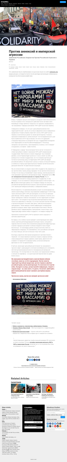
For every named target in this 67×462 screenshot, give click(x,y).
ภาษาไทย (7, 451)
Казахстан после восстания (21, 331)
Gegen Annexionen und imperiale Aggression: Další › (44, 367)
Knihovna (6, 3)
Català (8, 452)
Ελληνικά (7, 443)
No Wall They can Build (14, 432)
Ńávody (11, 412)
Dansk (18, 449)
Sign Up (62, 417)
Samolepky (13, 417)
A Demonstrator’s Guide (13, 414)
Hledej (23, 3)
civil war (30, 365)
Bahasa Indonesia (14, 444)
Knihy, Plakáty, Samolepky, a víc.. (9, 437)
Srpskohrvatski (11, 68)
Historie (8, 412)
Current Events (13, 64)
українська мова (14, 451)
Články (3, 409)
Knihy (2, 3)
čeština (16, 66)
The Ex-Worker (5, 432)
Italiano (38, 66)
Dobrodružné (8, 411)
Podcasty (15, 3)
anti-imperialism (38, 365)
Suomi (31, 66)
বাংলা (11, 449)
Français (34, 66)
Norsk (8, 454)
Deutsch (20, 66)
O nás (30, 3)
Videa (18, 417)
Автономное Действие (19, 279)
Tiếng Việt (4, 452)
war (27, 365)
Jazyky (26, 3)
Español (27, 66)
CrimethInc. (5, 2)
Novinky (15, 412)
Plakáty (9, 417)
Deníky (5, 417)
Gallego (14, 452)
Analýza (13, 411)
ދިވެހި (11, 452)
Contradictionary (5, 424)
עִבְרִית (3, 451)
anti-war (33, 365)
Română (4, 449)
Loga (6, 418)
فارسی (18, 446)
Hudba (3, 418)
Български (13, 66)
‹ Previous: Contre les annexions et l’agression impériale (23, 367)
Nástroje (10, 3)
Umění (3, 411)
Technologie (4, 414)
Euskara (7, 446)
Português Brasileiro (51, 66)
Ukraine (25, 365)
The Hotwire (4, 434)
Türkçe (15, 446)
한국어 (16, 448)
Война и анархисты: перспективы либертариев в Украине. (30, 326)
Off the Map (7, 429)
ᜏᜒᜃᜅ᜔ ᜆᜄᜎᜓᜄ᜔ (13, 454)
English (24, 66)
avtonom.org (54, 72)
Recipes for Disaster (11, 426)
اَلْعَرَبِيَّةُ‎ (7, 449)
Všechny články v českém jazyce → (8, 5)
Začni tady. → (39, 427)
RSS (6, 409)
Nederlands (42, 66)
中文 (9, 444)
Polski (46, 66)
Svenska (16, 68)
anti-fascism (43, 365)
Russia (22, 365)
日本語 (14, 443)
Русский (18, 441)
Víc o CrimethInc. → (38, 422)
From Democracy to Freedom (8, 423)
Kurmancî (4, 454)
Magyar (11, 446)
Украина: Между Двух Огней (21, 328)
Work (11, 424)
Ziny (3, 417)
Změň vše (10, 418)
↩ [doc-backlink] (35, 345)
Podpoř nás (62, 1)
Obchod (19, 3)
